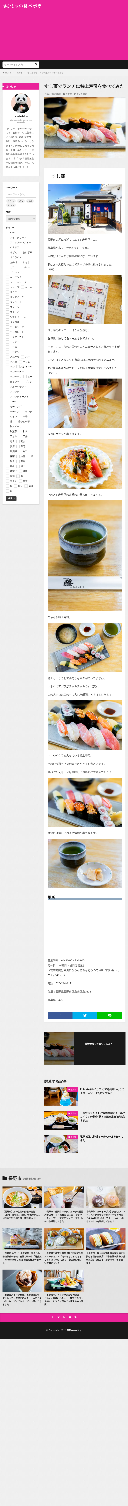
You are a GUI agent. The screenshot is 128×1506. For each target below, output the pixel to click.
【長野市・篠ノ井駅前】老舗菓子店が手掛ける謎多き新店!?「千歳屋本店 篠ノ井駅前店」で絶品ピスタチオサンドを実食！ (105, 1263)
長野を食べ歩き (74, 1337)
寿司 (85, 94)
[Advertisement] (64, 33)
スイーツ (11, 201)
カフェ (20, 201)
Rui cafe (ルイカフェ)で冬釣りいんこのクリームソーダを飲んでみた (102, 1091)
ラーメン (11, 205)
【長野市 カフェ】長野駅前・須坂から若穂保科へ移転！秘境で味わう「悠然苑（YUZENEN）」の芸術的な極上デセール (22, 1263)
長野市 (19, 72)
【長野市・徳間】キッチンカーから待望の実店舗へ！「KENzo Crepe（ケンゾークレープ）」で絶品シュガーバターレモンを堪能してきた (63, 1217)
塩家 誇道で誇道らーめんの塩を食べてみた (101, 1138)
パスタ (30, 201)
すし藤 (58, 176)
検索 (10, 498)
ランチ (79, 94)
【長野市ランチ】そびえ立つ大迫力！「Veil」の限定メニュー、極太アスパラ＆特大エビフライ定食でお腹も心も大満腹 (64, 1305)
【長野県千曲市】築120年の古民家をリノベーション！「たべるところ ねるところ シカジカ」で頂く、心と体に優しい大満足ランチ (63, 1263)
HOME (8, 72)
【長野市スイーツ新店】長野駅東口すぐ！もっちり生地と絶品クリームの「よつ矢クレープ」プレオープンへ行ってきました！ (21, 1305)
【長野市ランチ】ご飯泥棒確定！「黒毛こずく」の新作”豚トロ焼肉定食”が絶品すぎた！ (102, 1116)
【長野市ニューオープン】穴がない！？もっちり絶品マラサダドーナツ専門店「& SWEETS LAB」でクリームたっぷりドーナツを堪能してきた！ (105, 1218)
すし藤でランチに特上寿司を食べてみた (46, 72)
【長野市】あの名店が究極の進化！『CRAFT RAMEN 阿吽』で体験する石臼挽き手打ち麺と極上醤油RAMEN (21, 1215)
